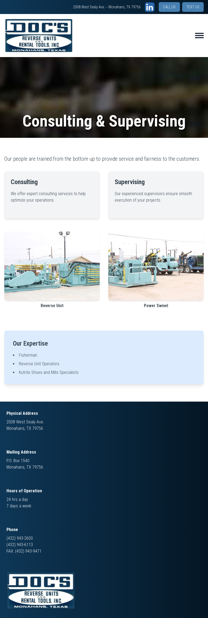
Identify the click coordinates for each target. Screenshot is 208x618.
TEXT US (192, 7)
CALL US (169, 7)
